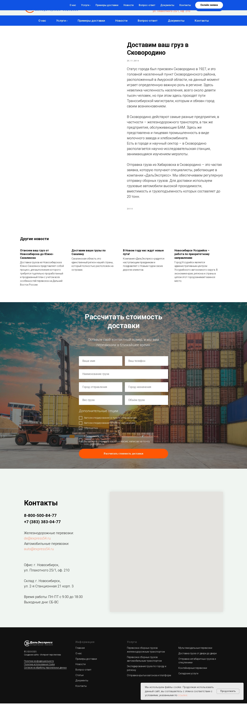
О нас (42, 20)
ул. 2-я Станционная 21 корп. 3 (49, 588)
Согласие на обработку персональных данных (45, 669)
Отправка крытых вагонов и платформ (149, 677)
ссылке (182, 695)
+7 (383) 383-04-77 (178, 7)
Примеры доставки (91, 20)
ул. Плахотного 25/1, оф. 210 (171, 11)
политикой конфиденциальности (121, 437)
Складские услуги (188, 675)
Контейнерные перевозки (192, 669)
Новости (121, 20)
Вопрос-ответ (148, 20)
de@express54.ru (37, 540)
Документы (176, 20)
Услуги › (61, 20)
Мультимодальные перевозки (195, 649)
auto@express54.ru (39, 550)
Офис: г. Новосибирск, (41, 566)
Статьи (79, 676)
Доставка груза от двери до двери (197, 655)
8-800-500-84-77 (179, 4)
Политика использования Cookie (39, 666)
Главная (80, 649)
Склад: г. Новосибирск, (42, 582)
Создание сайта (31, 656)
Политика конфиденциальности (39, 663)
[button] (209, 7)
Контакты (202, 20)
